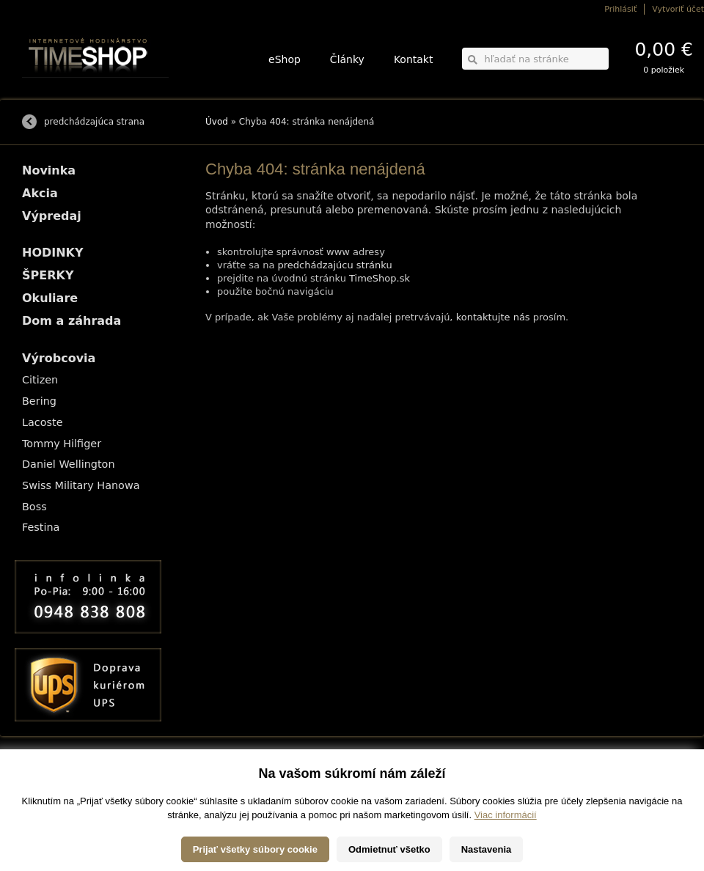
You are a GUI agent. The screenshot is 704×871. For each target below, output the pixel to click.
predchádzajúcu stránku (335, 265)
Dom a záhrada (71, 321)
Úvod (216, 122)
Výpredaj (51, 216)
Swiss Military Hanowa (81, 485)
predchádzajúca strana (94, 122)
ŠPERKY (47, 275)
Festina (40, 527)
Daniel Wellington (68, 464)
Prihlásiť (620, 9)
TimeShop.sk (379, 278)
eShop (284, 59)
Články (347, 59)
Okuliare (50, 298)
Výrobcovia (58, 358)
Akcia (40, 193)
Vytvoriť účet (678, 9)
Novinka (49, 170)
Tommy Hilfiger (61, 443)
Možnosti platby (47, 786)
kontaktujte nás (493, 317)
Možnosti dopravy (50, 775)
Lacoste (42, 422)
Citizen (40, 380)
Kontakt (413, 59)
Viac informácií (505, 855)
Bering (39, 401)
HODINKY (53, 253)
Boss (34, 506)
